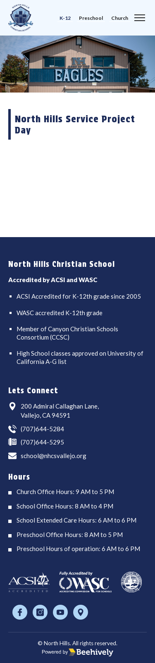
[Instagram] (40, 612)
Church (119, 18)
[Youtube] (60, 612)
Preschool (91, 18)
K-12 (65, 18)
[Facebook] (19, 612)
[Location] (80, 612)
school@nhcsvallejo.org (53, 455)
